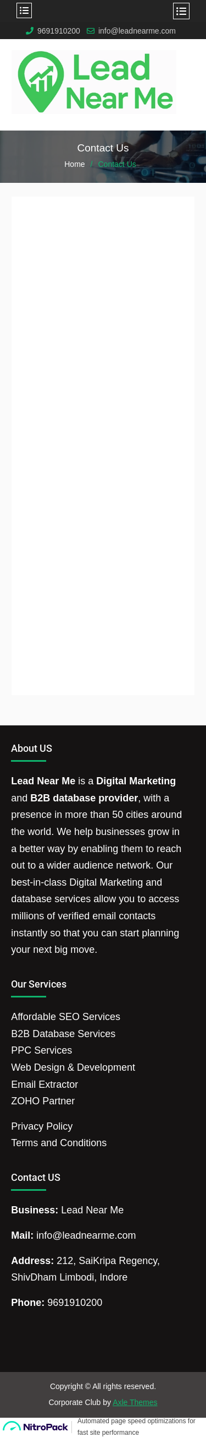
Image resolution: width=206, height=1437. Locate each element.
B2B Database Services (63, 1033)
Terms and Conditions (59, 1142)
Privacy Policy (42, 1126)
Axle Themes (135, 1402)
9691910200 (58, 31)
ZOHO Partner (43, 1101)
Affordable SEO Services (65, 1016)
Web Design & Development (73, 1067)
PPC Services (41, 1050)
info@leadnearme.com (137, 31)
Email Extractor (44, 1084)
